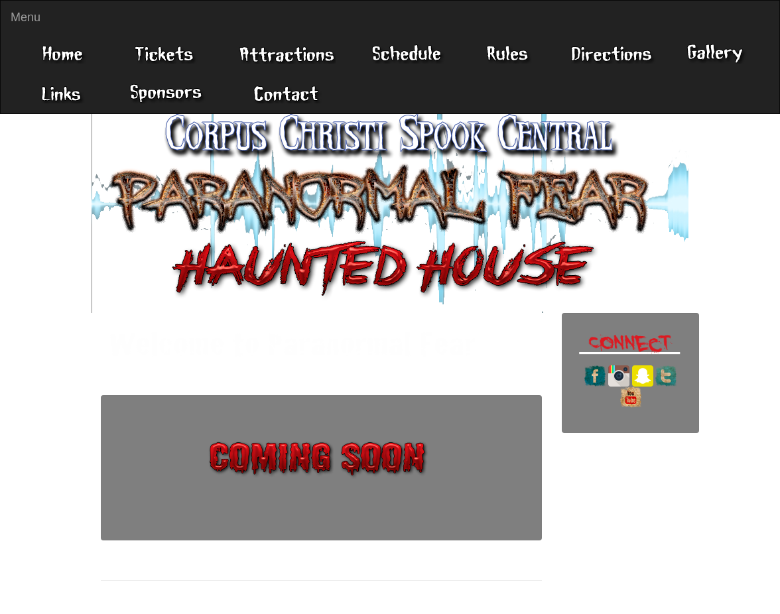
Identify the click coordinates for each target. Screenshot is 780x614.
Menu (25, 17)
